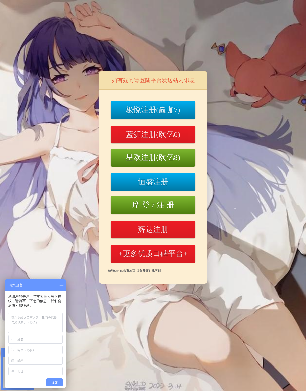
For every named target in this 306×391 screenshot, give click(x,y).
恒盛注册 (153, 182)
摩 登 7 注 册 (153, 205)
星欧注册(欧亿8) (153, 157)
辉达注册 (153, 229)
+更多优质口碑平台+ (153, 253)
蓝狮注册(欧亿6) (153, 134)
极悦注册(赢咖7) (153, 110)
